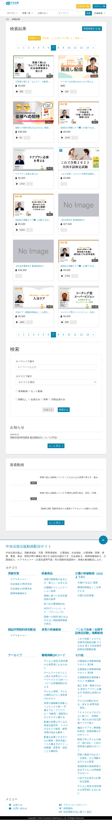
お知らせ (43, 13)
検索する (63, 410)
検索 (88, 13)
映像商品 (47, 573)
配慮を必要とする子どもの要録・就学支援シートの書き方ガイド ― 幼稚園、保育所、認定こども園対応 (56, 744)
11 (75, 48)
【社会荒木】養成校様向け (73, 220)
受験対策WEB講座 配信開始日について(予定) (33, 438)
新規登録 (83, 6)
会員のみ (35, 399)
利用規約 (66, 808)
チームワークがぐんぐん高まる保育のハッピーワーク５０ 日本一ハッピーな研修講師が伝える (56, 680)
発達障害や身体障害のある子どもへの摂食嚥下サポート (89, 770)
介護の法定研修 (85, 596)
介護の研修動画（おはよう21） (89, 575)
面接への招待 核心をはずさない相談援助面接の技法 (39, 128)
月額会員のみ (58, 399)
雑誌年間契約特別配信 (22, 629)
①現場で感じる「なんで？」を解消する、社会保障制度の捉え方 (45, 82)
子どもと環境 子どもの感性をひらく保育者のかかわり (55, 695)
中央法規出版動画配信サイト (29, 547)
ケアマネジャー (18, 579)
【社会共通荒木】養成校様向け (29, 266)
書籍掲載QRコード (53, 655)
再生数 (47, 38)
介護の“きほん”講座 (87, 583)
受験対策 (13, 573)
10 (69, 48)
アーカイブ (15, 655)
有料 (45, 399)
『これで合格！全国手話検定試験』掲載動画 (89, 631)
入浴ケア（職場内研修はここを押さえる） (34, 312)
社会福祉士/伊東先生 (21, 589)
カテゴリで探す (24, 376)
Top (7, 19)
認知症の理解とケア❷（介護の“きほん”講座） (36, 220)
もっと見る (56, 446)
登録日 (34, 38)
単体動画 (23, 391)
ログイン (99, 6)
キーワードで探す (25, 361)
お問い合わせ (18, 808)
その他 (79, 655)
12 (81, 48)
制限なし (23, 399)
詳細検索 (99, 13)
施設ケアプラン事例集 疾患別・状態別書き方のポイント (89, 731)
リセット (48, 410)
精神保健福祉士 (18, 593)
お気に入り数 (63, 38)
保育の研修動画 (51, 629)
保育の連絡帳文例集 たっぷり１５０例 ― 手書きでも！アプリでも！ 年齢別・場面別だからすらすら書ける (56, 710)
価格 (78, 38)
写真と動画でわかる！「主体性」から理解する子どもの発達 (89, 758)
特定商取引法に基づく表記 (75, 812)
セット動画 (36, 391)
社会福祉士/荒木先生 (21, 584)
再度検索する (91, 29)
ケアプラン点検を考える (26, 174)
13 (87, 48)
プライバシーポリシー (73, 805)
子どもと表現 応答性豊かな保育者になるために (56, 665)
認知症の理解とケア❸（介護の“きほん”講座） (82, 128)
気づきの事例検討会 (54, 604)
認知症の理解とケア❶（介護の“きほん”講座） (82, 266)
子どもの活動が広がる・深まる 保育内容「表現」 (88, 704)
